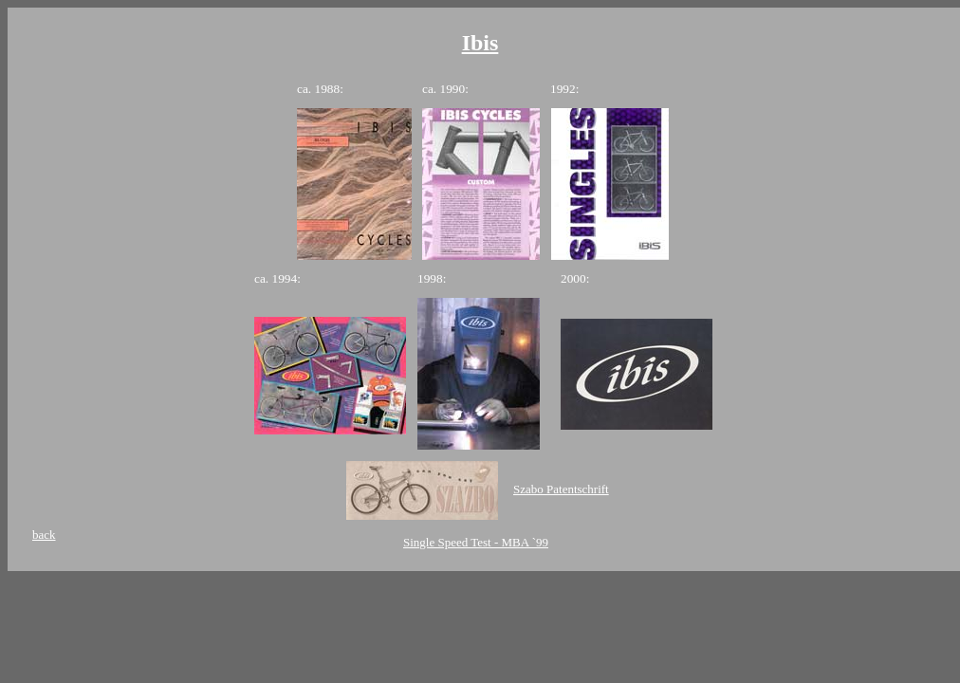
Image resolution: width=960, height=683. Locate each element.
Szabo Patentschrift (561, 489)
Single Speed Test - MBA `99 (475, 542)
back (44, 534)
